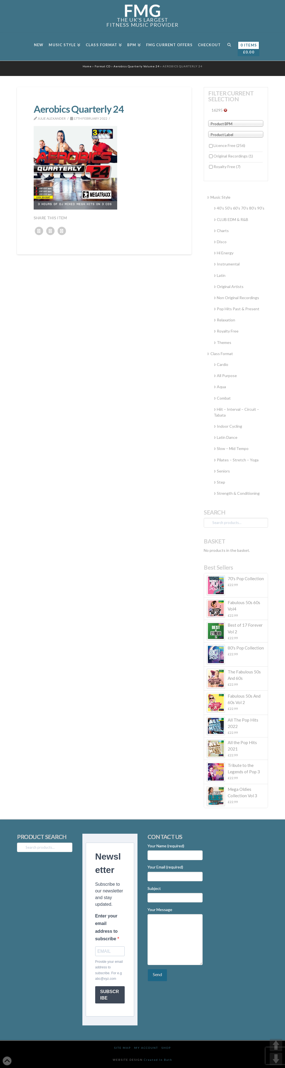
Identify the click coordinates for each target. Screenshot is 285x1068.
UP (276, 1045)
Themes (222, 342)
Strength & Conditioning (237, 493)
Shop (166, 1047)
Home (87, 66)
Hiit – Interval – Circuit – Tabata (236, 412)
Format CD (102, 66)
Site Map (122, 1047)
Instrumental (227, 264)
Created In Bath (158, 1059)
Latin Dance (225, 437)
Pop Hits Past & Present (236, 308)
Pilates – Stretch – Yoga (236, 459)
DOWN (276, 1059)
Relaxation (224, 320)
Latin (219, 275)
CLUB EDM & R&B (231, 219)
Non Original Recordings (236, 297)
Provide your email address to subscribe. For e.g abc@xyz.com (109, 970)
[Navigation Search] (229, 47)
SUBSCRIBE (109, 994)
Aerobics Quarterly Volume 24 (136, 66)
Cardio (221, 364)
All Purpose (225, 375)
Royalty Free (226, 166)
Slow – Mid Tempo (231, 448)
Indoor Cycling (228, 426)
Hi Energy (224, 252)
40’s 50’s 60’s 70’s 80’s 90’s (239, 208)
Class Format (220, 353)
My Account (146, 1047)
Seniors (222, 471)
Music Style (218, 197)
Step (219, 482)
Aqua (220, 386)
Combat (222, 398)
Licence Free (229, 145)
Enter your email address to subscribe (106, 927)
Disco (220, 241)
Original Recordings (233, 156)
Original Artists (229, 286)
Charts (221, 230)
